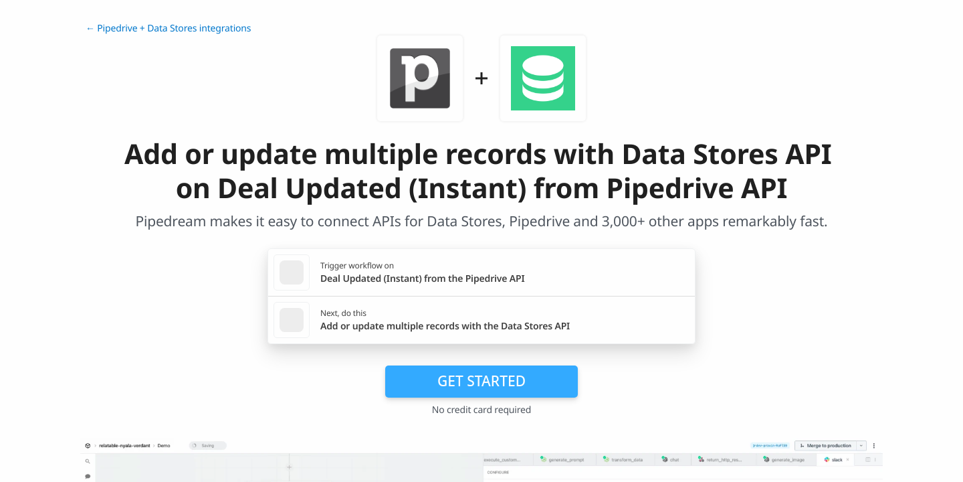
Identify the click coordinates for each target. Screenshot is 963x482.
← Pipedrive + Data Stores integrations (168, 28)
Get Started (481, 381)
